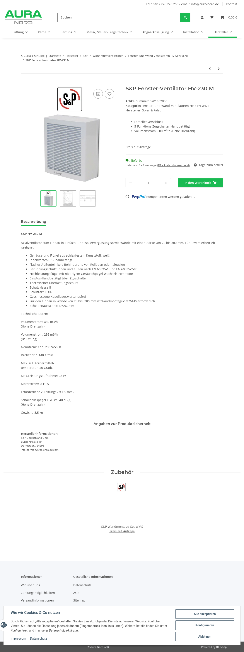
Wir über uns (30, 585)
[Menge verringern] (130, 182)
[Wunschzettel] (212, 17)
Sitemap (79, 600)
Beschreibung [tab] (33, 222)
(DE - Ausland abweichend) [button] (173, 165)
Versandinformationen (37, 600)
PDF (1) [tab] (59, 222)
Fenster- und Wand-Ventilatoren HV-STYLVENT (175, 106)
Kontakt (231, 4)
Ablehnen (204, 636)
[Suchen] (119, 17)
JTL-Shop (221, 647)
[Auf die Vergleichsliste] (98, 94)
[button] (202, 17)
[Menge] (148, 182)
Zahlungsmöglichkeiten (38, 593)
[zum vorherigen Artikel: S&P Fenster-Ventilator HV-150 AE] (209, 68)
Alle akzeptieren (205, 614)
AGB (76, 593)
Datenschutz (38, 638)
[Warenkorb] (229, 17)
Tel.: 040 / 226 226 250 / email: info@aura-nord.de (182, 4)
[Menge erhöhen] (166, 182)
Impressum (18, 638)
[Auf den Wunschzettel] (109, 94)
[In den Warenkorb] (24, 83)
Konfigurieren (204, 625)
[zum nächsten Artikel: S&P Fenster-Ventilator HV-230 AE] (218, 68)
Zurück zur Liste (34, 56)
